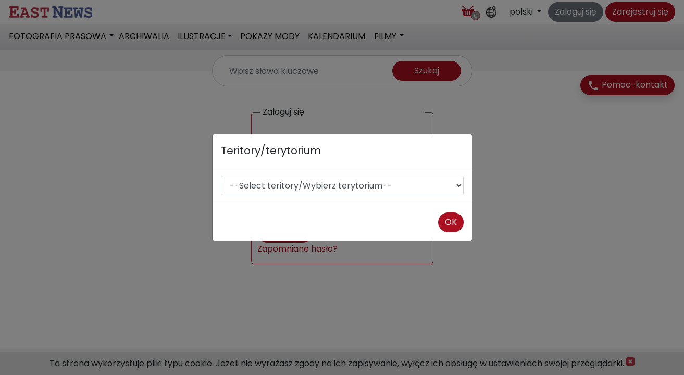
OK (451, 222)
